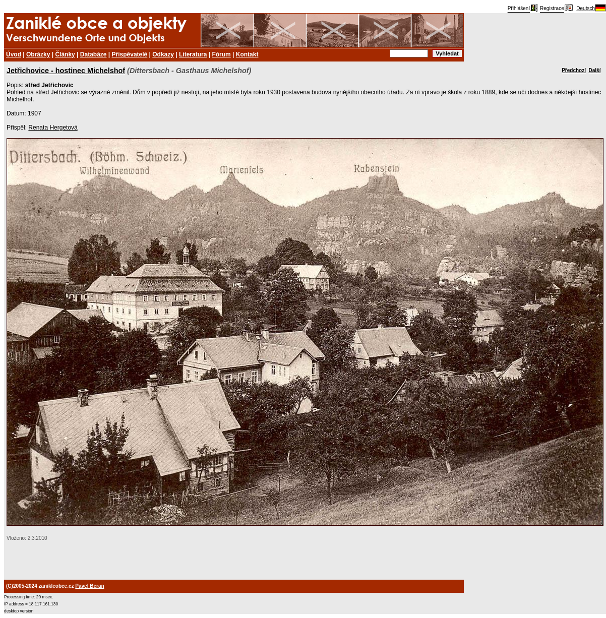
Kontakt (247, 54)
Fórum (221, 54)
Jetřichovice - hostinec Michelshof (66, 71)
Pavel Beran (89, 586)
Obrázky (38, 54)
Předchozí (574, 70)
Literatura (193, 54)
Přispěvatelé (130, 54)
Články (65, 54)
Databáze (93, 54)
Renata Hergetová (52, 127)
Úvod (13, 54)
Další (595, 70)
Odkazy (163, 54)
